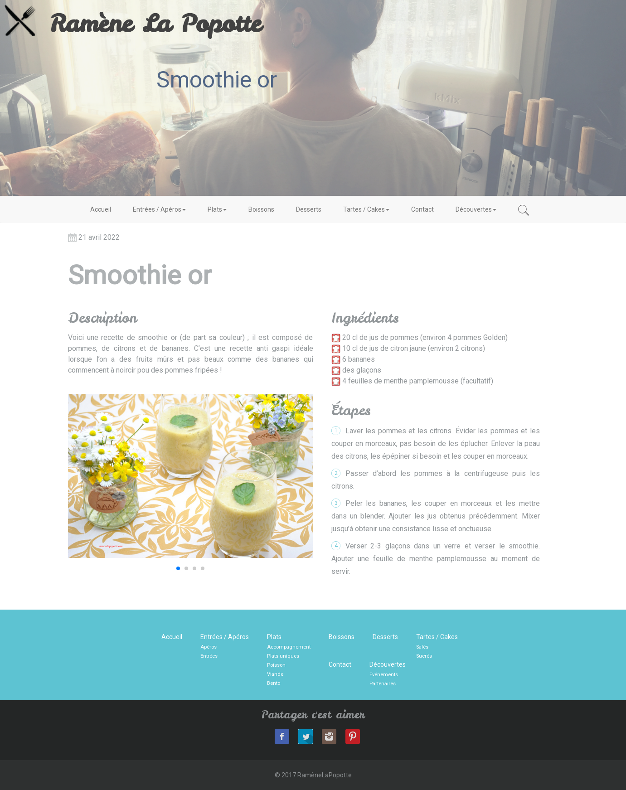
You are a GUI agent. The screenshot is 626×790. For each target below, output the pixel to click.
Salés (422, 647)
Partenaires (382, 684)
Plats (217, 209)
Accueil (100, 209)
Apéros (208, 647)
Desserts (308, 209)
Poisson (276, 665)
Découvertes (476, 209)
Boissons (261, 209)
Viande (275, 674)
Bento (273, 683)
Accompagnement (289, 647)
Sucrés (424, 656)
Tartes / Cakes (366, 209)
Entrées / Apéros (159, 209)
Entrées (209, 656)
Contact (422, 209)
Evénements (383, 675)
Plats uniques (283, 656)
